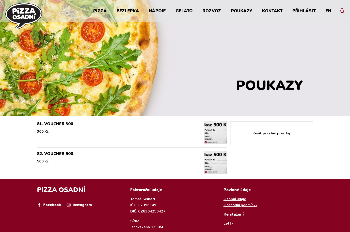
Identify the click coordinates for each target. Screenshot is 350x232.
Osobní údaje (235, 199)
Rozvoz (211, 12)
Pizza (100, 12)
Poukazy (241, 12)
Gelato (184, 12)
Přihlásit (304, 12)
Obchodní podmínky (240, 205)
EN (328, 12)
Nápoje (157, 12)
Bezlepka (128, 12)
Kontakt (272, 12)
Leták (228, 223)
